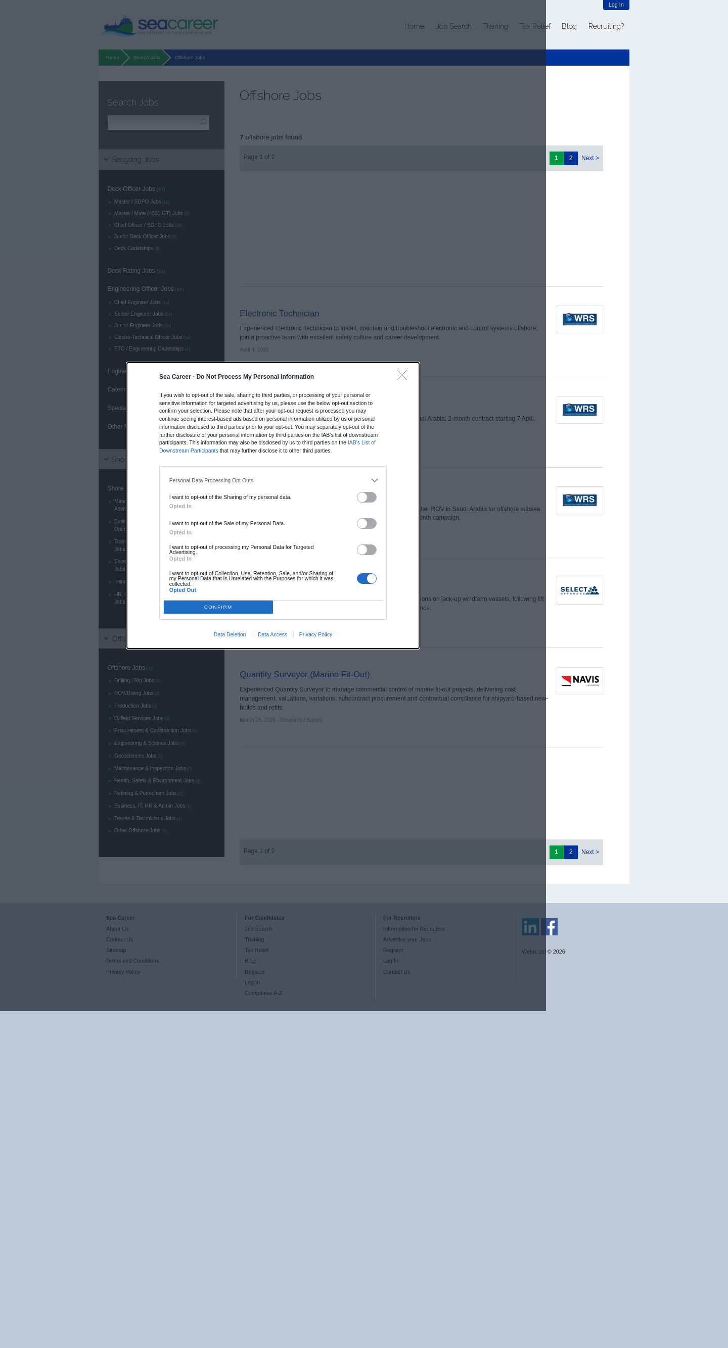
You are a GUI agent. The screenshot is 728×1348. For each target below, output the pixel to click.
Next (587, 158)
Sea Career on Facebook (549, 926)
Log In (616, 5)
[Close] (404, 377)
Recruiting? (606, 26)
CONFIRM (218, 607)
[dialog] (273, 505)
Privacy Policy (315, 634)
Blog (569, 26)
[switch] (367, 497)
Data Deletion (230, 634)
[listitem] (273, 480)
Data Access (272, 634)
